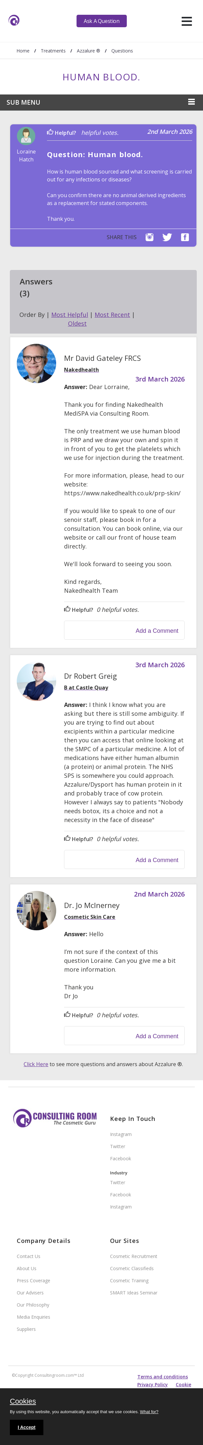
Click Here (36, 1064)
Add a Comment (157, 631)
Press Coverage (33, 1280)
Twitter (117, 1146)
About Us (26, 1268)
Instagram (121, 1134)
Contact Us (28, 1256)
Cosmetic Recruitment (133, 1256)
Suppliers (26, 1329)
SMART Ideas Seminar (133, 1293)
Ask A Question (101, 21)
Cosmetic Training (129, 1280)
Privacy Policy (152, 1384)
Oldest (77, 323)
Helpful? (61, 132)
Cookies (23, 1401)
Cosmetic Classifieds (132, 1268)
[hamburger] (187, 21)
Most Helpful (69, 315)
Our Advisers (30, 1293)
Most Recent (112, 315)
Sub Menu (23, 102)
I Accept (26, 1427)
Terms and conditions (162, 1376)
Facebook (120, 1158)
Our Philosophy (33, 1305)
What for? (149, 1411)
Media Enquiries (33, 1317)
